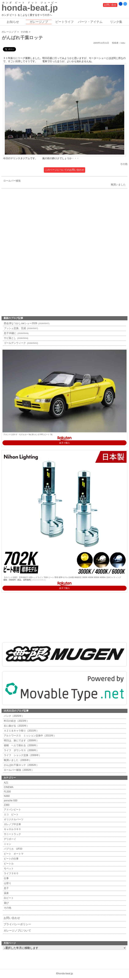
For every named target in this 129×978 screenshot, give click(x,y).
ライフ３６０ (11, 873)
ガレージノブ (39, 21)
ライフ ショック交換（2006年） (22, 755)
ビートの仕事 (11, 858)
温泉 (6, 893)
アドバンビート (12, 809)
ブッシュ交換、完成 (20, 328)
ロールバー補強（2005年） (18, 770)
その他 (24, 32)
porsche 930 (10, 800)
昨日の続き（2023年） (16, 721)
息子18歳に (15, 333)
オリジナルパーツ (13, 819)
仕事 (6, 878)
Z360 (6, 805)
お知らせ (13, 21)
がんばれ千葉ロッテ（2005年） (21, 765)
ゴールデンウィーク (20, 343)
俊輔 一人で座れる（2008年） (21, 745)
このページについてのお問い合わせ (64, 170)
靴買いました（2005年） (17, 760)
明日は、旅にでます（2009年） (21, 740)
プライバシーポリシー (17, 924)
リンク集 (116, 21)
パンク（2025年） (13, 716)
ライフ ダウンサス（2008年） (21, 750)
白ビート (8, 898)
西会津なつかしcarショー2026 (26, 323)
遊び (6, 903)
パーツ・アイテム (90, 21)
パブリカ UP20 (12, 849)
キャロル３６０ (12, 829)
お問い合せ (110, 5)
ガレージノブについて (17, 930)
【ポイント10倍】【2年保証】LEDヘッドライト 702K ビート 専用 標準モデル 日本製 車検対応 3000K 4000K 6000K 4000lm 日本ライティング (62, 577)
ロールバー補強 (11, 180)
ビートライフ (64, 21)
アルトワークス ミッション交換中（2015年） (29, 735)
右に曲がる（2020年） (16, 725)
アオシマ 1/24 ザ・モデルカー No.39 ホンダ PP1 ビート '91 (28, 434)
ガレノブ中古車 (12, 824)
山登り (7, 883)
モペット (8, 868)
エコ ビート (11, 814)
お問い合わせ (12, 918)
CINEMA (8, 787)
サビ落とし (15, 338)
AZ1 (5, 782)
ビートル (8, 863)
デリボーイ (9, 839)
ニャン (7, 844)
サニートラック (12, 834)
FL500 (7, 791)
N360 (6, 796)
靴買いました (119, 184)
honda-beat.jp (65, 973)
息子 (6, 888)
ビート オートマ (13, 853)
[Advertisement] (64, 229)
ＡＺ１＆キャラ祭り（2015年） (21, 730)
